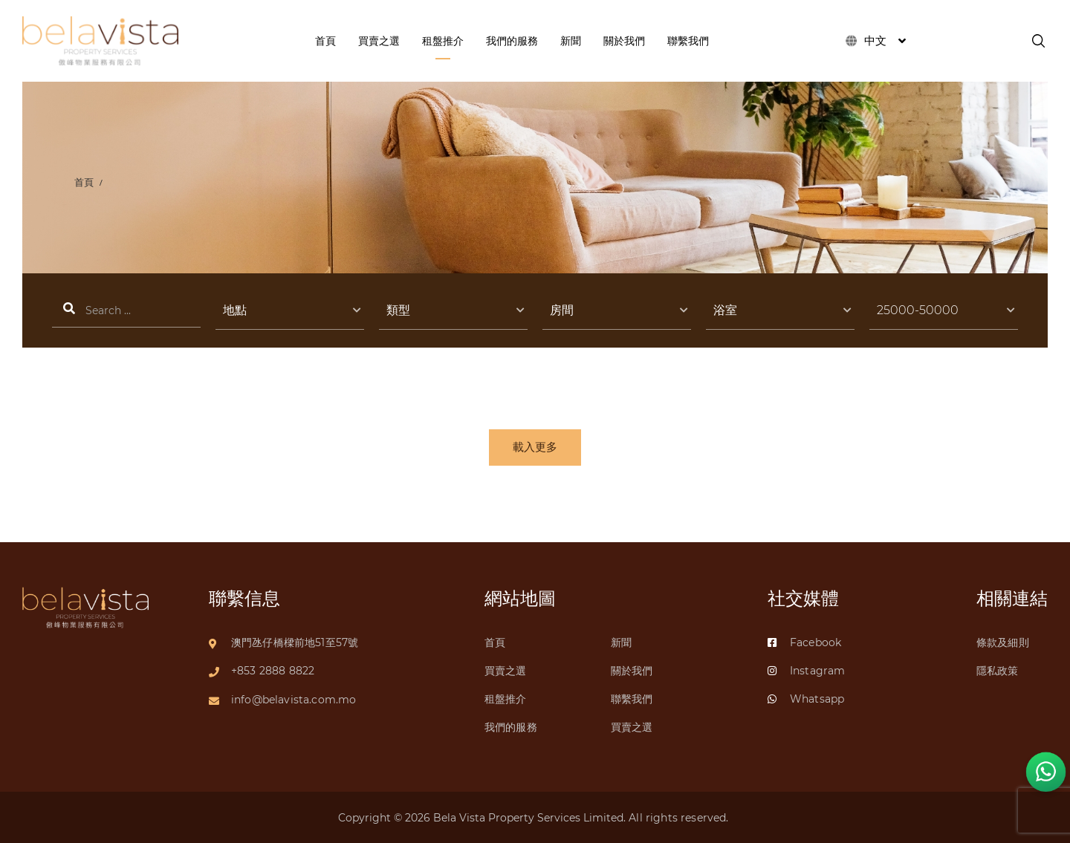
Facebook (804, 640)
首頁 (84, 182)
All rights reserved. (680, 817)
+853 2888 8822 (272, 669)
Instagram (806, 669)
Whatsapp (806, 698)
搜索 (126, 311)
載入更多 (535, 448)
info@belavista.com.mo (293, 698)
